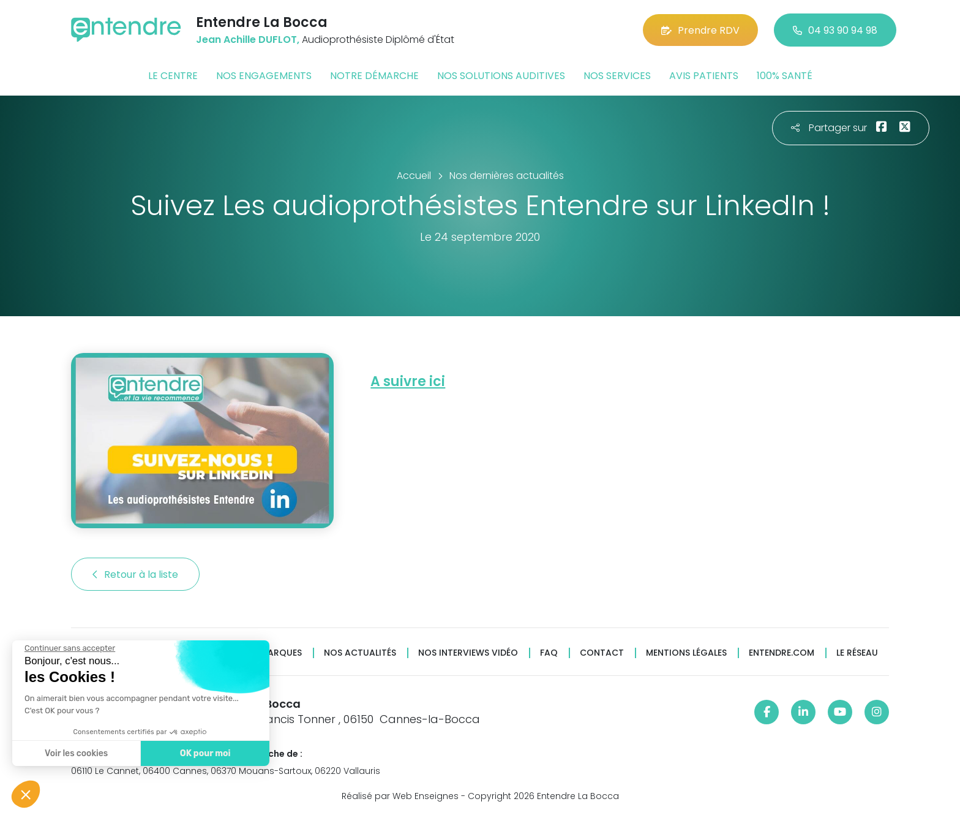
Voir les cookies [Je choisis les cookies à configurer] (75, 753)
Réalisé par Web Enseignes (400, 796)
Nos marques (270, 653)
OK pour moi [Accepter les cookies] (203, 753)
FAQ (549, 653)
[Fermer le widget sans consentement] (68, 648)
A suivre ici (407, 381)
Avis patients (703, 76)
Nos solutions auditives (501, 76)
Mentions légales (686, 653)
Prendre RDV (700, 30)
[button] (25, 794)
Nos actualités (360, 653)
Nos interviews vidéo (468, 653)
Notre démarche (374, 76)
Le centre (173, 76)
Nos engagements (264, 76)
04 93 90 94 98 (835, 30)
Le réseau (857, 653)
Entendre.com (781, 653)
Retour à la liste (135, 574)
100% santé (784, 76)
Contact (602, 653)
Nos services (617, 76)
